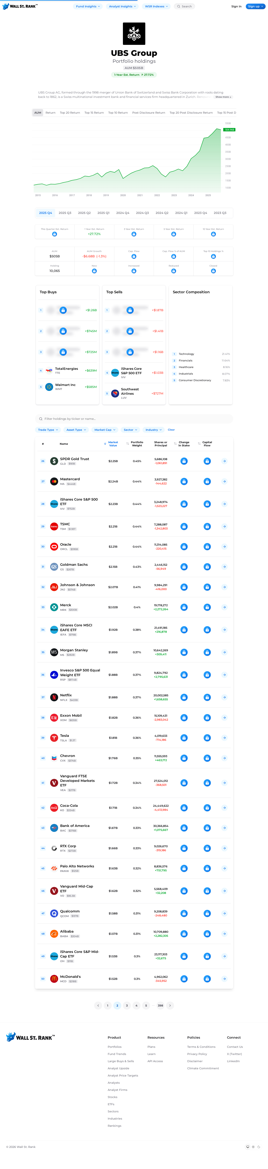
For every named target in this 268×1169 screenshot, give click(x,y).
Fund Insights (88, 6)
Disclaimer (195, 1061)
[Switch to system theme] (248, 1147)
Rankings (114, 1126)
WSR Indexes (156, 6)
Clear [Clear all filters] (171, 429)
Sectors (113, 1111)
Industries (115, 1118)
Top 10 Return (118, 112)
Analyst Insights (122, 6)
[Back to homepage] (20, 6)
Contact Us (235, 1047)
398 (160, 1005)
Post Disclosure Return (148, 112)
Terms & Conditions (201, 1047)
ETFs (111, 1104)
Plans (151, 1047)
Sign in (236, 6)
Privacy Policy (197, 1054)
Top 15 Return (94, 112)
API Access (155, 1061)
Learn (151, 1054)
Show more (224, 96)
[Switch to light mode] (253, 1147)
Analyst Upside (118, 1068)
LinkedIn (233, 1061)
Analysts (114, 1082)
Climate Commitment (203, 1068)
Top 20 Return (70, 112)
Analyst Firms (117, 1090)
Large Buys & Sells (121, 1061)
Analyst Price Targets (123, 1075)
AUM (37, 112)
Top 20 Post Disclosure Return (191, 112)
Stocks (112, 1097)
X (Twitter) (234, 1054)
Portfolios (115, 1047)
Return (51, 112)
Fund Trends (117, 1054)
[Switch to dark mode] (259, 1147)
